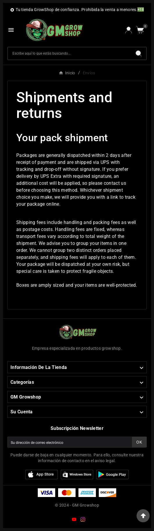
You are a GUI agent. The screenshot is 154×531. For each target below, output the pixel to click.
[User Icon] (128, 30)
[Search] (139, 53)
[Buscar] (69, 53)
